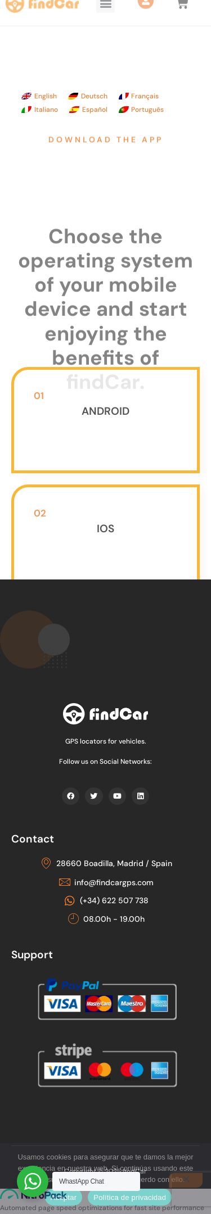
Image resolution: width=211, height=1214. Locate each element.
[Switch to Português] (141, 109)
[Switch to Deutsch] (87, 96)
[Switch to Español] (88, 109)
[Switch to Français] (139, 96)
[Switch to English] (39, 96)
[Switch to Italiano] (40, 109)
